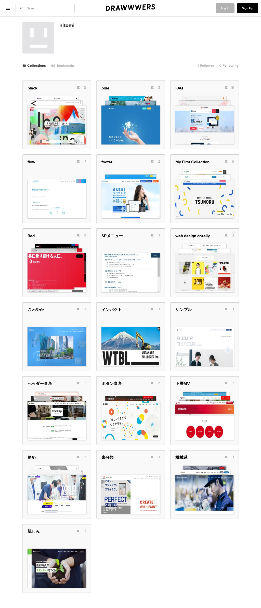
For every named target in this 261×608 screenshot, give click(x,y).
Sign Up (247, 8)
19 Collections (34, 65)
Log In (225, 8)
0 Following (229, 65)
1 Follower (205, 65)
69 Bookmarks (63, 65)
